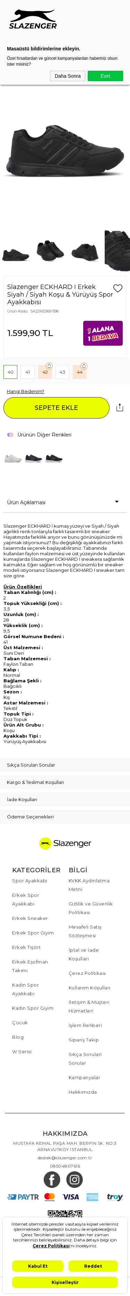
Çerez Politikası (87, 973)
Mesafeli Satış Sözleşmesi (85, 931)
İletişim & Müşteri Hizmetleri (89, 1006)
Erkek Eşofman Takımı (30, 966)
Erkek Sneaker (30, 918)
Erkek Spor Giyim (33, 932)
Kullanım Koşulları (90, 987)
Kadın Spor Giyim (32, 1008)
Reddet (93, 1266)
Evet (105, 76)
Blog (18, 1037)
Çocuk (20, 1022)
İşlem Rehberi (85, 1025)
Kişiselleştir (65, 1282)
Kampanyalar (85, 1077)
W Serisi (22, 1051)
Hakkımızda (83, 1092)
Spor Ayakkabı (29, 880)
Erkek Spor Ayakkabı (25, 899)
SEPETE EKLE (56, 408)
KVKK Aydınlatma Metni (89, 885)
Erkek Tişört (26, 947)
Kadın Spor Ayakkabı (25, 989)
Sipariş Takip (84, 1040)
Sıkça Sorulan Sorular (85, 1059)
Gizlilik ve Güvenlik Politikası (91, 908)
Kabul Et (37, 1266)
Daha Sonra (68, 76)
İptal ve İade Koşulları (84, 954)
